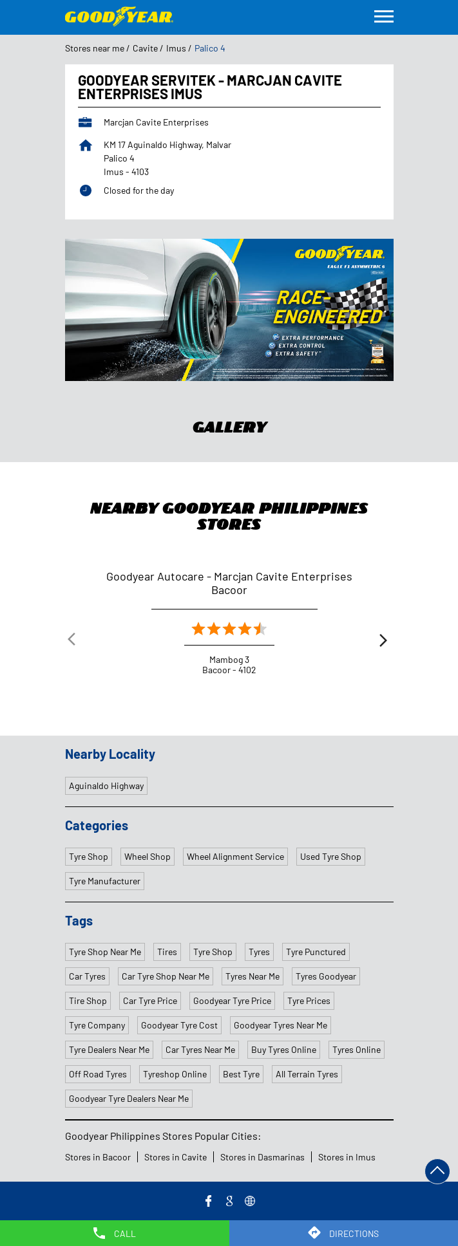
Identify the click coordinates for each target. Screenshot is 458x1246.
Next (383, 642)
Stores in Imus (347, 1156)
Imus (176, 48)
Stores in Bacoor (98, 1156)
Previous (75, 642)
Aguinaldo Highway (106, 785)
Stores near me (94, 48)
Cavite (145, 48)
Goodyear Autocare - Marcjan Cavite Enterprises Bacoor (229, 583)
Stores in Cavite (175, 1156)
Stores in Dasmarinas (262, 1156)
